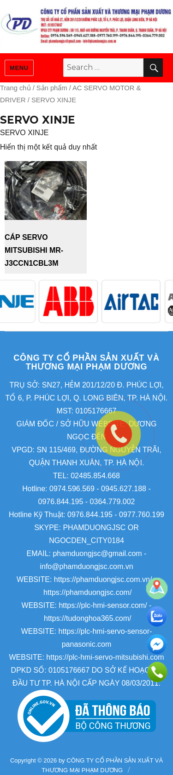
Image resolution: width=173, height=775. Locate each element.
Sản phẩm (51, 88)
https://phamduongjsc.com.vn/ (103, 579)
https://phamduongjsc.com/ (87, 592)
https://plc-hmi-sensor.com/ (103, 605)
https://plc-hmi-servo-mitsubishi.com (105, 657)
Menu (19, 67)
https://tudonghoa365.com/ (87, 618)
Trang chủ (15, 88)
